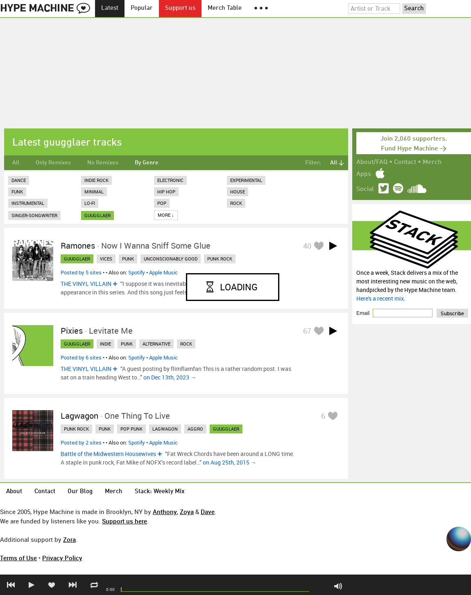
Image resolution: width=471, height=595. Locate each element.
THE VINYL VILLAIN (86, 283)
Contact (405, 162)
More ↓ (166, 215)
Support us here (124, 521)
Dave (208, 511)
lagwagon (165, 429)
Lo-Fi (89, 203)
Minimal (94, 192)
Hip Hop (166, 192)
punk (128, 259)
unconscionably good (170, 259)
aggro (195, 429)
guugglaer (97, 215)
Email (363, 313)
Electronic (170, 180)
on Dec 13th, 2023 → (169, 377)
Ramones (78, 245)
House (237, 192)
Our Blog (80, 492)
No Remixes (102, 163)
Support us (180, 8)
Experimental (246, 180)
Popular (142, 8)
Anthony (165, 511)
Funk (17, 192)
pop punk (131, 429)
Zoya (187, 511)
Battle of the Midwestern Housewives (108, 454)
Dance (18, 180)
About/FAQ (371, 162)
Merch (432, 162)
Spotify (136, 272)
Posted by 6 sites (81, 357)
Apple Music (163, 272)
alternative (156, 344)
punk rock (219, 259)
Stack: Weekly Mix (160, 492)
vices (106, 259)
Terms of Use (18, 558)
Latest (109, 8)
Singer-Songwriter (34, 215)
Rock (236, 203)
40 (307, 245)
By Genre (147, 163)
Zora (69, 539)
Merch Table (225, 8)
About (14, 492)
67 (307, 331)
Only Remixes (53, 163)
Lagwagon (79, 415)
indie (105, 344)
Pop (161, 203)
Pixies (72, 330)
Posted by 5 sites (81, 272)
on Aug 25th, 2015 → (229, 462)
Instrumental (27, 203)
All (15, 163)
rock (186, 344)
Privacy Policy (62, 558)
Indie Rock (96, 180)
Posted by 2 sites (81, 442)
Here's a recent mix (380, 298)
